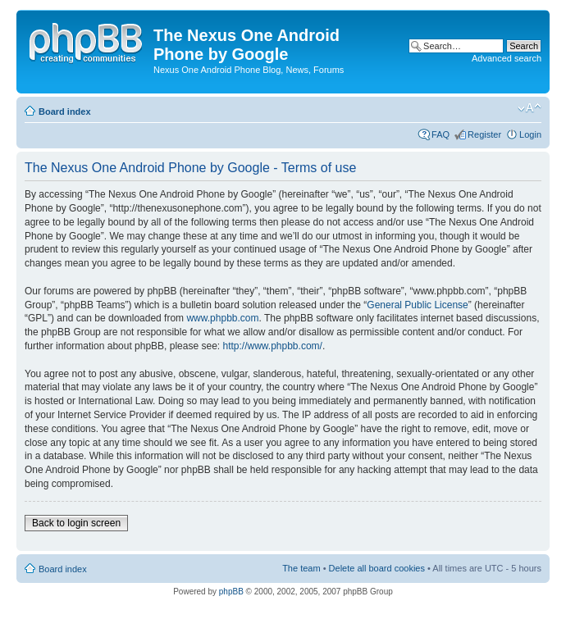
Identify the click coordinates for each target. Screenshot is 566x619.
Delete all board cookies (377, 568)
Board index (65, 111)
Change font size (529, 108)
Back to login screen (76, 523)
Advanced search (506, 58)
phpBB (231, 591)
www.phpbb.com (222, 318)
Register (484, 134)
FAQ (440, 134)
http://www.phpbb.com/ (272, 346)
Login (530, 134)
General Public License (417, 305)
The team (301, 568)
